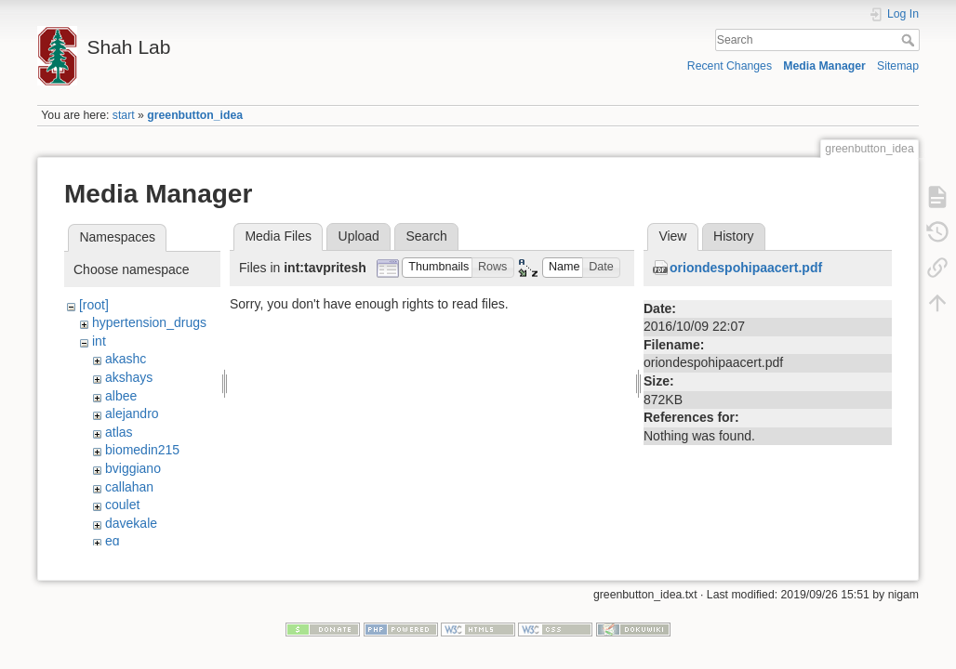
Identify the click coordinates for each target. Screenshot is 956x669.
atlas (119, 432)
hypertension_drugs (149, 322)
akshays (129, 377)
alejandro (132, 413)
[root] (94, 304)
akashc (125, 358)
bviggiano (133, 468)
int (99, 341)
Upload (359, 236)
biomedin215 (142, 449)
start (124, 115)
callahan (129, 486)
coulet (122, 504)
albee (121, 395)
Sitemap (898, 65)
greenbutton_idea (195, 115)
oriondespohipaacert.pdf (746, 267)
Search (910, 39)
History (733, 236)
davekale (131, 523)
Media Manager (824, 65)
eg (112, 540)
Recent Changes (729, 65)
